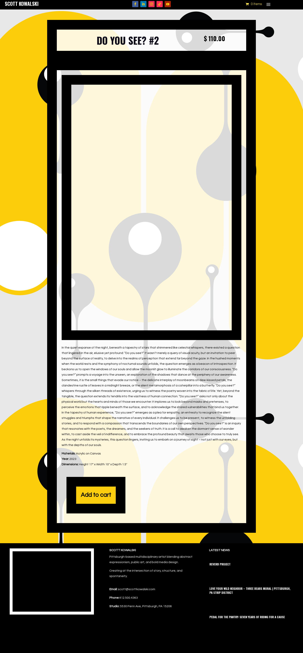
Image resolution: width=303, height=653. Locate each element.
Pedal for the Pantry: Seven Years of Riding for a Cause (247, 626)
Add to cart (96, 504)
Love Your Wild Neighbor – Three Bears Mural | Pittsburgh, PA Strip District (249, 599)
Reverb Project (220, 573)
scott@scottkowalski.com (136, 598)
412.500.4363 (128, 606)
